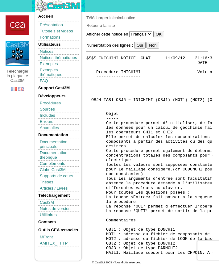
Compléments (52, 163)
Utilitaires (48, 214)
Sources (47, 109)
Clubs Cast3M (53, 169)
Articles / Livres (54, 188)
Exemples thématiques (51, 72)
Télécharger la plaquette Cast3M (17, 53)
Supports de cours (56, 176)
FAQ (44, 80)
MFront (46, 237)
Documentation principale (54, 144)
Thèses (46, 182)
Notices (46, 51)
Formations (50, 37)
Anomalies (49, 127)
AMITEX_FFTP (54, 243)
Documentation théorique (54, 155)
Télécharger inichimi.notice (110, 17)
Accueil (45, 16)
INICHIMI (108, 58)
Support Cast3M (54, 88)
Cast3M (47, 202)
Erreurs (46, 121)
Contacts (47, 222)
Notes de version (55, 208)
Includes (47, 115)
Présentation (51, 25)
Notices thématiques (58, 57)
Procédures (50, 103)
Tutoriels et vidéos (56, 31)
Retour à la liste (100, 25)
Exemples (49, 63)
